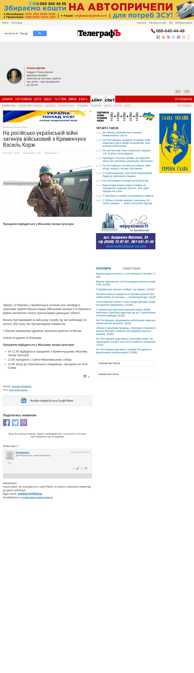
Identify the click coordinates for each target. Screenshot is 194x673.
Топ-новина (23, 99)
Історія (118, 105)
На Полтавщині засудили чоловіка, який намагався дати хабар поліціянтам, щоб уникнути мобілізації (126, 142)
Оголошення (183, 99)
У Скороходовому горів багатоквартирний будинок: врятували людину (127, 175)
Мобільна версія (183, 22)
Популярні (103, 268)
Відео (48, 99)
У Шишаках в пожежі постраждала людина (128, 195)
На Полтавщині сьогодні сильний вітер (125, 180)
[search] (16, 33)
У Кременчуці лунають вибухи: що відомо (125, 289)
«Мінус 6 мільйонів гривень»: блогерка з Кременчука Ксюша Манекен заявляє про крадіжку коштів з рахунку (127, 330)
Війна (72, 99)
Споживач (82, 105)
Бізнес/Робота (66, 105)
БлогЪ (83, 99)
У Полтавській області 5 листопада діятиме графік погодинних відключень (126, 303)
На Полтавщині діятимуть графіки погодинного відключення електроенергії (124, 351)
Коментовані (131, 268)
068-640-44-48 (170, 31)
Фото (37, 99)
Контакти (141, 22)
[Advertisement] (97, 53)
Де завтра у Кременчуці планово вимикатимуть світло (122, 134)
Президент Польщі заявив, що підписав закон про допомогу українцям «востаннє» (128, 159)
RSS (171, 22)
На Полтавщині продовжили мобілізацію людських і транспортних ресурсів (127, 322)
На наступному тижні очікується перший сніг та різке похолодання (126, 152)
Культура (96, 105)
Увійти (5, 22)
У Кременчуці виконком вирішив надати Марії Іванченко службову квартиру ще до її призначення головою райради (126, 312)
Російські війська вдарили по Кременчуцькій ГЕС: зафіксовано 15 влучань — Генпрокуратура (126, 296)
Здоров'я (50, 105)
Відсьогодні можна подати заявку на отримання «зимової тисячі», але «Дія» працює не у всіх (126, 188)
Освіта (107, 105)
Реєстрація (16, 22)
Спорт (127, 105)
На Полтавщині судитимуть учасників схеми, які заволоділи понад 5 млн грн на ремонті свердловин (127, 341)
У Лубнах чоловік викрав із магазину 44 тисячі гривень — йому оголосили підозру (127, 202)
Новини (7, 99)
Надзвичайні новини (30, 105)
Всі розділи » (184, 105)
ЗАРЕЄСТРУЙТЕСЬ (30, 493)
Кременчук (8, 105)
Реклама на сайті (157, 22)
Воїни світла (21, 127)
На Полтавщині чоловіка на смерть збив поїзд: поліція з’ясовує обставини (126, 167)
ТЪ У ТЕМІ (60, 99)
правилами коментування (37, 497)
